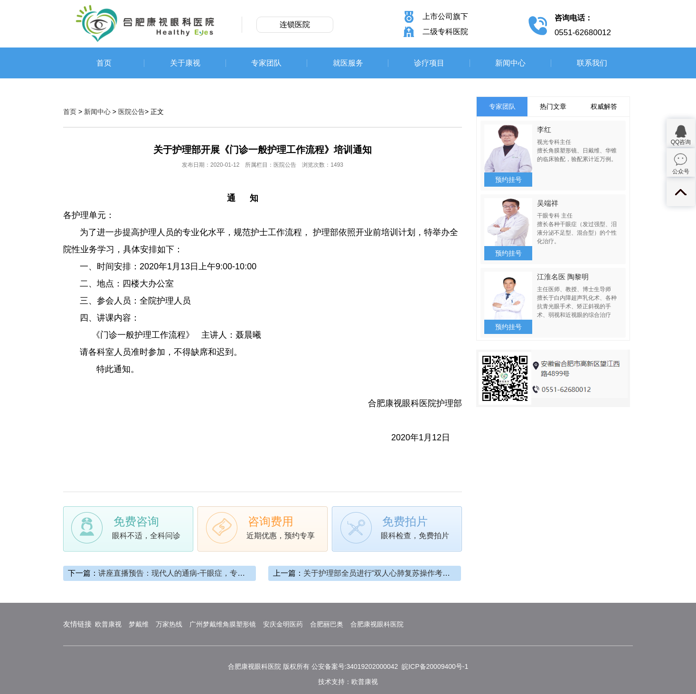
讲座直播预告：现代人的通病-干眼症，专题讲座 (179, 573)
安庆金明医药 (283, 624)
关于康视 (185, 63)
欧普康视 (108, 624)
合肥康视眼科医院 (377, 624)
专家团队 (266, 63)
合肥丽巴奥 (326, 624)
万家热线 (169, 624)
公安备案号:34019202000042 (354, 666)
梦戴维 (139, 624)
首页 (104, 63)
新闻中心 (510, 63)
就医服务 (348, 63)
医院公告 (131, 111)
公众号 (680, 171)
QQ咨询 (681, 142)
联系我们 (592, 63)
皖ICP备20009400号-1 (435, 666)
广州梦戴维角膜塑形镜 (222, 624)
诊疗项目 (429, 63)
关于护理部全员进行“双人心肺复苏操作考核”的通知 (389, 573)
